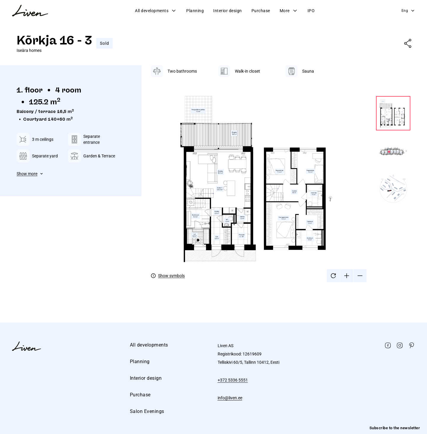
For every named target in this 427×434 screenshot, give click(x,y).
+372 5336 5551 (233, 380)
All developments (156, 11)
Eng (408, 10)
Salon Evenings (147, 411)
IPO (311, 10)
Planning (195, 10)
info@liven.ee (230, 397)
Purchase (260, 10)
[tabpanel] (280, 173)
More (289, 11)
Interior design (227, 10)
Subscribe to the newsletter (394, 428)
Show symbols (171, 275)
